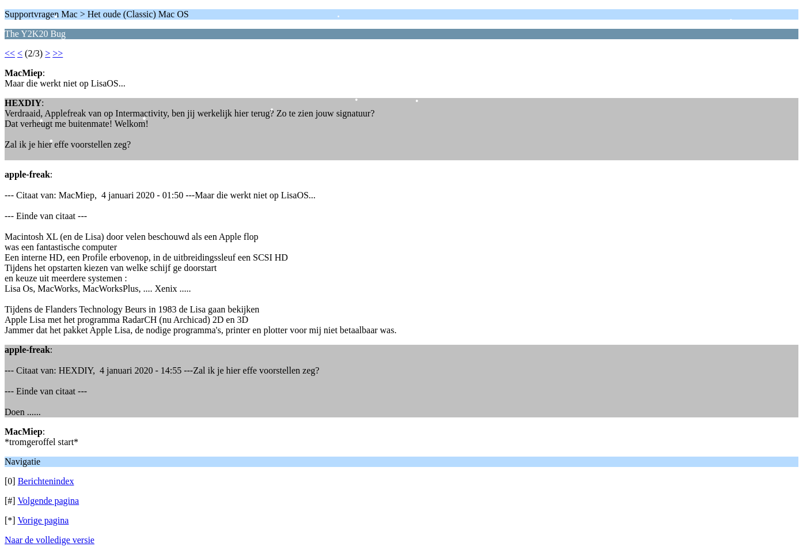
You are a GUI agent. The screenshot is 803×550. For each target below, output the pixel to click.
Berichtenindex (46, 481)
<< (10, 53)
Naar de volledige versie (49, 540)
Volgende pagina (48, 501)
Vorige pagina (43, 520)
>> (57, 53)
